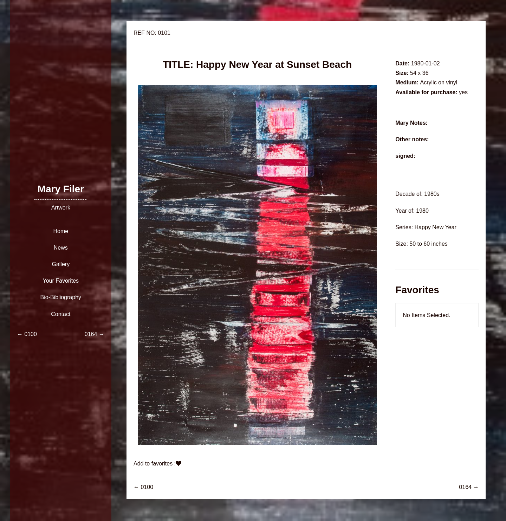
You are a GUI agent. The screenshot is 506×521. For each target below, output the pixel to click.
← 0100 (143, 487)
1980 (422, 211)
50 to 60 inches (428, 244)
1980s (432, 194)
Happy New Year (435, 227)
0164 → (469, 487)
